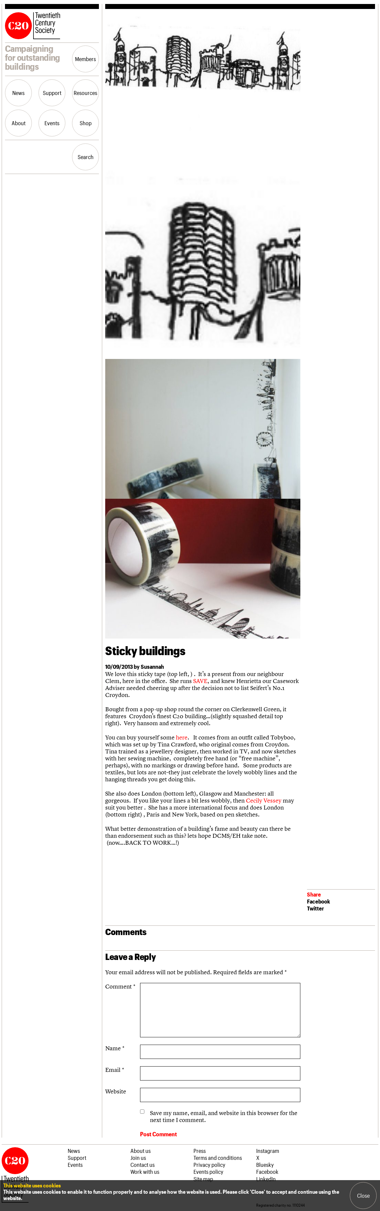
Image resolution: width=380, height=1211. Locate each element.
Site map (203, 1178)
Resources (85, 92)
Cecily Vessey (264, 800)
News (18, 92)
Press (199, 1150)
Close (363, 1195)
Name (114, 1048)
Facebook (318, 901)
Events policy (208, 1171)
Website (115, 1091)
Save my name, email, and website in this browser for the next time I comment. (223, 1116)
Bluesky (265, 1164)
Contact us (142, 1164)
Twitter (315, 908)
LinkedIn (266, 1178)
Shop (86, 123)
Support (52, 92)
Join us (138, 1157)
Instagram (267, 1150)
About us (140, 1150)
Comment (120, 986)
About (19, 123)
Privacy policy (209, 1164)
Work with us (144, 1171)
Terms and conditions (217, 1157)
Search (86, 156)
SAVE (200, 681)
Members (85, 58)
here (182, 737)
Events (51, 123)
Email (114, 1069)
